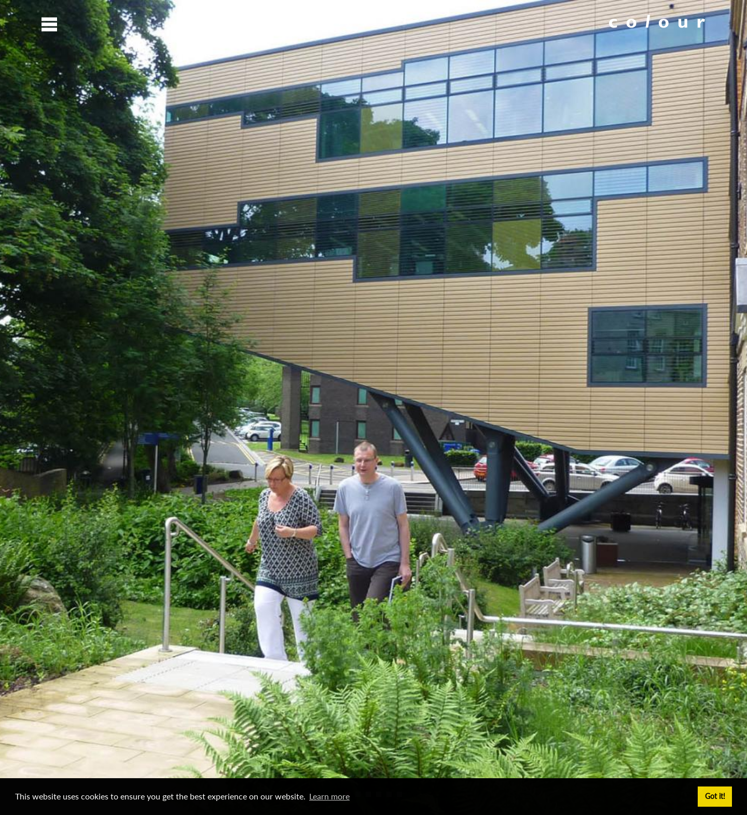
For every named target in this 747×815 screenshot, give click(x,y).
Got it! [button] (715, 796)
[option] (373, 407)
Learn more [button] (329, 796)
